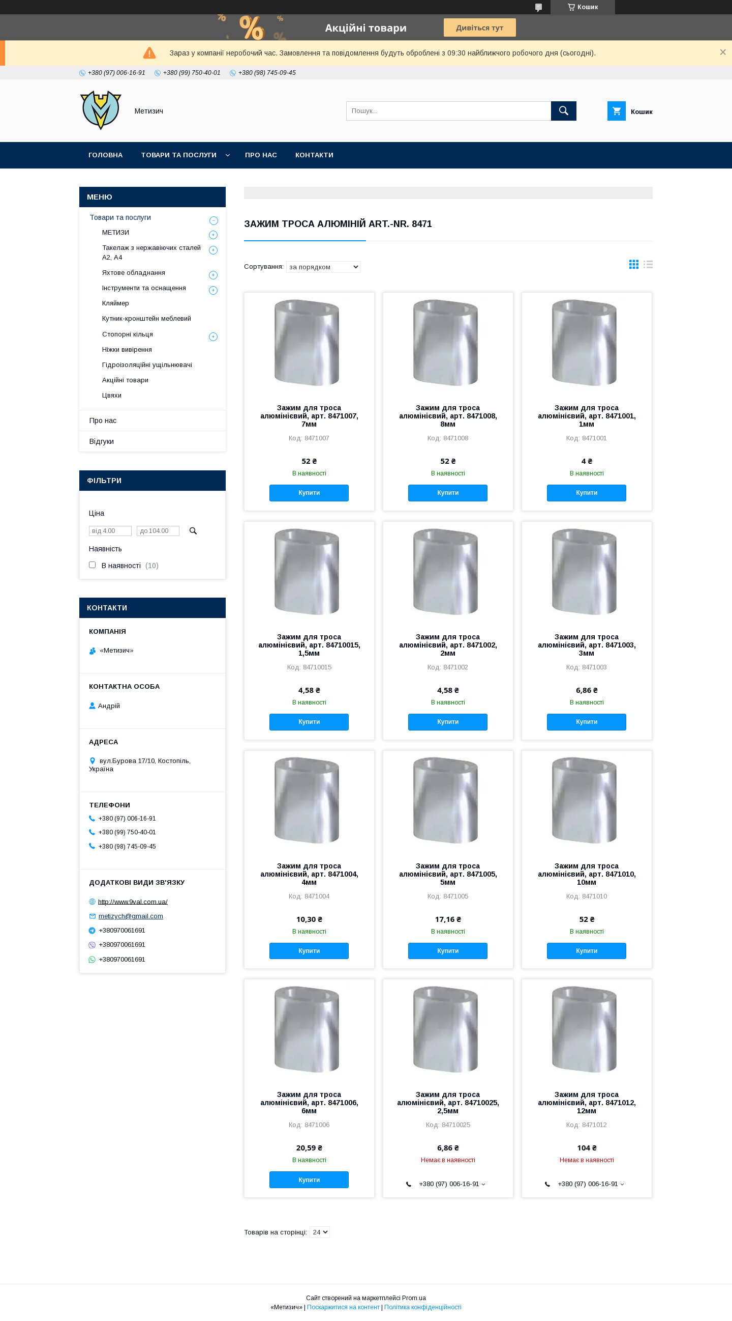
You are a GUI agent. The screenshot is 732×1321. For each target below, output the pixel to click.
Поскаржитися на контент (343, 1307)
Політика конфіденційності (423, 1307)
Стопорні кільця (127, 334)
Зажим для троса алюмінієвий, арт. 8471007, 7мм (309, 416)
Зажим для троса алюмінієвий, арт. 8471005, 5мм (448, 874)
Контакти (314, 155)
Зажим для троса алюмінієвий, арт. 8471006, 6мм (309, 1102)
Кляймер (115, 303)
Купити (309, 492)
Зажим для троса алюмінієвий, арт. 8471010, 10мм (587, 874)
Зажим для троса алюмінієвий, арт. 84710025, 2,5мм (448, 1102)
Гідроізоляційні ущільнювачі (147, 365)
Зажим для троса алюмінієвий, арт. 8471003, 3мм (587, 645)
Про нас (261, 155)
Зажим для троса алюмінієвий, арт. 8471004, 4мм (309, 874)
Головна (105, 155)
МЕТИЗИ (115, 232)
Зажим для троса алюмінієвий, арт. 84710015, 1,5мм (309, 645)
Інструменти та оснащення (144, 288)
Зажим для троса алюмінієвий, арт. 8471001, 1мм (587, 416)
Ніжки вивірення (127, 349)
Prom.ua (414, 1298)
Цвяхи (111, 395)
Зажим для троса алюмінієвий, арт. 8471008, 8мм (448, 416)
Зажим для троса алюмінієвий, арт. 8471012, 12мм (587, 1102)
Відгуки (101, 441)
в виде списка (648, 267)
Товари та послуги (179, 155)
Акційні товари (125, 380)
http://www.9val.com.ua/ (133, 901)
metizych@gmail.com (131, 916)
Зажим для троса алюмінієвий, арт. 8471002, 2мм (448, 645)
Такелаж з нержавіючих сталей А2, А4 (151, 252)
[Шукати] (563, 111)
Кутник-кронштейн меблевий (146, 318)
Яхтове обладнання (133, 272)
